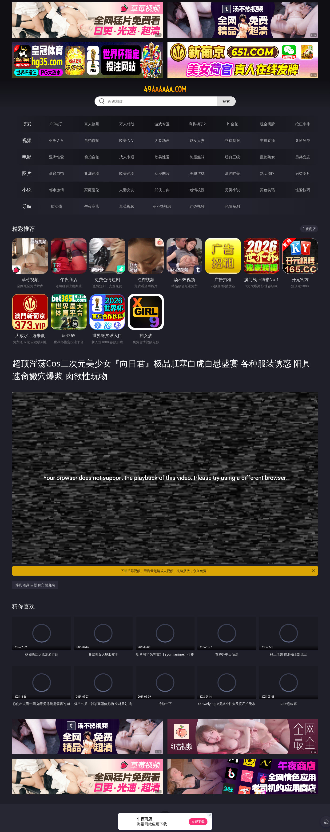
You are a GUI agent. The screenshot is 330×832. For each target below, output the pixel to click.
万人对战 (126, 124)
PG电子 (56, 124)
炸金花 (232, 124)
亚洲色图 (91, 173)
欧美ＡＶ (126, 140)
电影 (27, 157)
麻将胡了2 (197, 124)
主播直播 (267, 140)
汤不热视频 (162, 206)
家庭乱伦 (91, 189)
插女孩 (56, 206)
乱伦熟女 (267, 156)
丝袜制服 (232, 140)
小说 (27, 190)
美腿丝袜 (197, 173)
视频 (27, 140)
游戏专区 (162, 124)
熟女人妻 (197, 140)
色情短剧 (232, 206)
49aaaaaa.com (165, 89)
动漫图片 (162, 173)
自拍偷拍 (91, 140)
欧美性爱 (162, 156)
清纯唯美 (232, 173)
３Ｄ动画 (162, 140)
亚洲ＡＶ (56, 140)
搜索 (226, 101)
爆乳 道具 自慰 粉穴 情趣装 (35, 585)
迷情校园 (197, 189)
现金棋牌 (267, 124)
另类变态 (302, 156)
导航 (27, 206)
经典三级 (232, 156)
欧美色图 (126, 173)
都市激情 (56, 189)
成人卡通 (126, 156)
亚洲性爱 (56, 156)
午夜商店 (91, 206)
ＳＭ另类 (302, 140)
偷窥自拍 (56, 173)
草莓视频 (126, 206)
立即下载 (198, 821)
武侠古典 (162, 189)
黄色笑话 (267, 189)
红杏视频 (197, 206)
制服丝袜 (197, 156)
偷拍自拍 (91, 156)
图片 (27, 173)
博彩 (27, 124)
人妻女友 (126, 189)
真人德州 (91, 124)
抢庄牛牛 (302, 124)
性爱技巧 (302, 189)
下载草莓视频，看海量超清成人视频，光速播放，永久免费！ (218, 571)
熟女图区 (267, 173)
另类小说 (232, 189)
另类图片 (302, 173)
